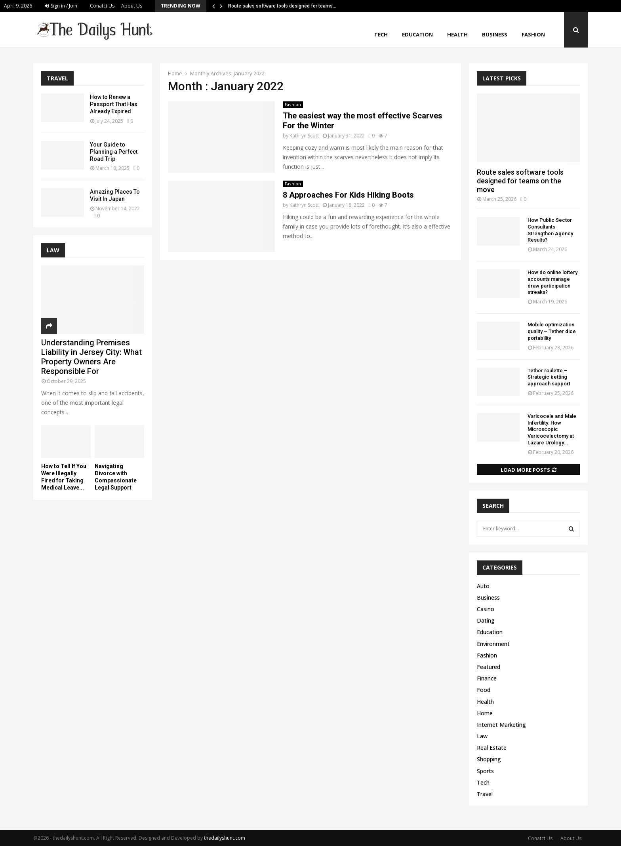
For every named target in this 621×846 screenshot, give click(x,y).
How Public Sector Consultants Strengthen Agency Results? (550, 230)
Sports (485, 771)
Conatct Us (102, 5)
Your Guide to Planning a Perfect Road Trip (113, 151)
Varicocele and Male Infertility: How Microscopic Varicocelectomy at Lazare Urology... (552, 429)
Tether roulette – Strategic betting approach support (549, 377)
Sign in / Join (61, 5)
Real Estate (492, 747)
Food (483, 690)
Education (417, 34)
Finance (487, 678)
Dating (486, 620)
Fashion (533, 34)
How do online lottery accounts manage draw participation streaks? (552, 282)
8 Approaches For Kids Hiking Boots (348, 195)
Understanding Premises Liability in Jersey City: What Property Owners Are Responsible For (91, 357)
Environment (493, 644)
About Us (131, 5)
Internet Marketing (501, 724)
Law (482, 736)
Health (457, 34)
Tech (381, 34)
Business (494, 34)
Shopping (489, 759)
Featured (488, 667)
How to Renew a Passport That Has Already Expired (113, 104)
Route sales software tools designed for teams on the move (520, 180)
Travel (485, 794)
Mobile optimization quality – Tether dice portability (552, 331)
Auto (483, 586)
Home (485, 713)
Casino (485, 609)
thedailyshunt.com (224, 838)
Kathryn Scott (304, 135)
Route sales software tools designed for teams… (282, 6)
